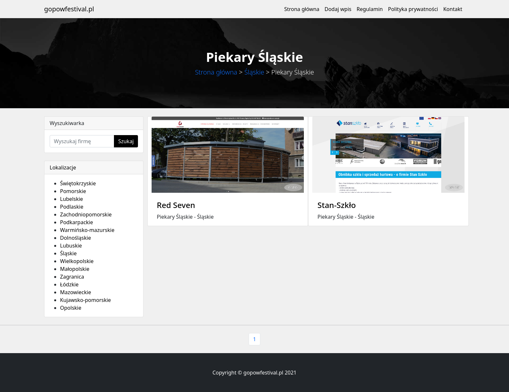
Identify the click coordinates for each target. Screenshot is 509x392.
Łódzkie (69, 284)
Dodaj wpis (338, 9)
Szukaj (126, 141)
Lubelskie (71, 198)
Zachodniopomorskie (86, 214)
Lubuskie (71, 245)
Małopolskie (74, 268)
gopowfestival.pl (69, 9)
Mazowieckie (75, 292)
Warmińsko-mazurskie (87, 230)
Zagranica (72, 276)
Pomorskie (73, 191)
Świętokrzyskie (78, 183)
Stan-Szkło (336, 205)
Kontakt (452, 9)
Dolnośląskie (75, 237)
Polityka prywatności (413, 9)
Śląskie (254, 72)
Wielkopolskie (76, 261)
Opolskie (70, 307)
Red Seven (176, 205)
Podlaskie (71, 206)
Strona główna (301, 9)
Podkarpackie (76, 222)
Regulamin (369, 9)
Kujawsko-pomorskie (85, 300)
